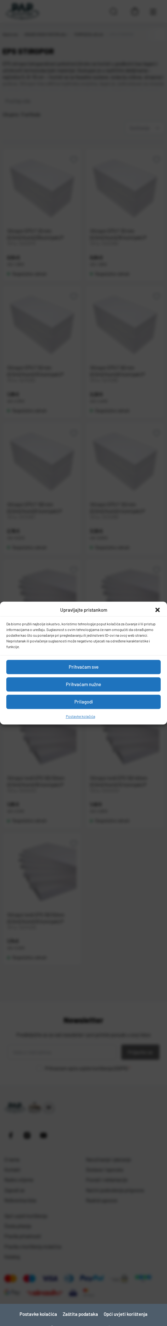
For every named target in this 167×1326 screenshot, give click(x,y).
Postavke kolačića (80, 716)
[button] (157, 610)
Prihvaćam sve (84, 667)
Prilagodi (83, 701)
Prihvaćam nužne (83, 684)
